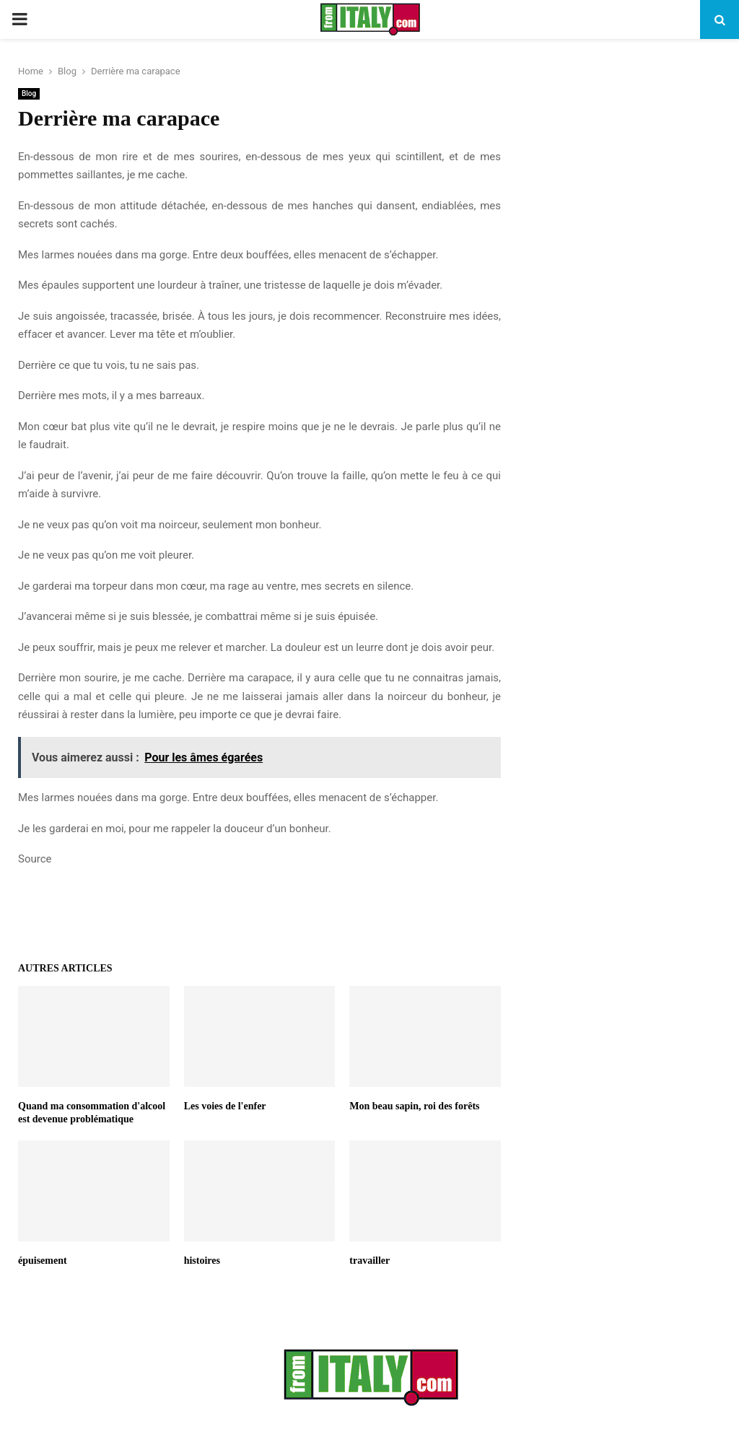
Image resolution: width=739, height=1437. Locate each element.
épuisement (42, 1260)
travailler (369, 1260)
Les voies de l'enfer (225, 1106)
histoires (202, 1260)
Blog (29, 93)
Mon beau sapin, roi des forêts (414, 1106)
